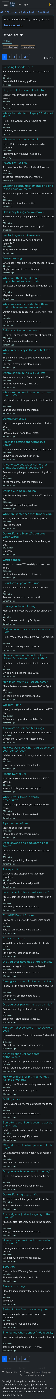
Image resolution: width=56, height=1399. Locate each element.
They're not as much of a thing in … (22, 249)
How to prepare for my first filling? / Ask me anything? (26, 1078)
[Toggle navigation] (6, 4)
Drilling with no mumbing (19, 490)
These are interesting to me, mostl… (22, 176)
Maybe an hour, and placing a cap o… (23, 295)
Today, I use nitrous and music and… (22, 1231)
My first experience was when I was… (23, 1045)
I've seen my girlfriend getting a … (21, 995)
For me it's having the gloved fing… (22, 364)
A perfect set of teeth (16, 823)
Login (23, 4)
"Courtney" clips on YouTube (21, 583)
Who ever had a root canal (20, 139)
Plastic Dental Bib (14, 773)
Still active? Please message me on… (22, 1205)
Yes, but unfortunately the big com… (22, 929)
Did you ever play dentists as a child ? (28, 1004)
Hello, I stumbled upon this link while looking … (28, 1067)
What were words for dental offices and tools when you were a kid (25, 306)
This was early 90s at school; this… (21, 1277)
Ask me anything (14, 1286)
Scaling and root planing (19, 606)
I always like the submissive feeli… (21, 814)
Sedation (9, 1266)
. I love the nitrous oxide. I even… (20, 1323)
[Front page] (2, 12)
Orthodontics (12, 559)
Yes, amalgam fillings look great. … (21, 860)
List (6, 41)
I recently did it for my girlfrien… (20, 81)
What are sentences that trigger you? (27, 514)
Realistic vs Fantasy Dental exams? (26, 892)
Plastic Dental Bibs (15, 162)
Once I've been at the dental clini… (21, 341)
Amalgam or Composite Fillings (23, 728)
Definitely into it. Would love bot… (21, 130)
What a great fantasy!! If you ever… (21, 1136)
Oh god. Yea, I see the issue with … (21, 672)
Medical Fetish (27, 12)
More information (13, 25)
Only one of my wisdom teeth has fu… (23, 719)
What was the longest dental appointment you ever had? (21, 280)
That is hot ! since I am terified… (20, 203)
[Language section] (51, 4)
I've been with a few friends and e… (22, 1257)
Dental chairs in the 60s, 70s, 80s (24, 372)
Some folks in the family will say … (21, 505)
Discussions (12, 12)
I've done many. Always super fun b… (23, 1185)
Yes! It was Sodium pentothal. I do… (22, 972)
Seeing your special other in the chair (28, 981)
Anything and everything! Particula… (22, 1162)
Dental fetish (44, 12)
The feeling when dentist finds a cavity (28, 1332)
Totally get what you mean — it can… (22, 1347)
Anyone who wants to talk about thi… (23, 597)
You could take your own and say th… (23, 788)
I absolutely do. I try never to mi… (21, 104)
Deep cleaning (12, 258)
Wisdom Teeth (12, 704)
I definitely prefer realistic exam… (21, 906)
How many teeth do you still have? (25, 681)
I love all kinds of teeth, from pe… (21, 834)
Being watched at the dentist (22, 330)
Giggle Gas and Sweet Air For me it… (22, 321)
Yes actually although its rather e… (21, 1018)
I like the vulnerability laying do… (20, 383)
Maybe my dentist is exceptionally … (22, 269)
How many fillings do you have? (23, 212)
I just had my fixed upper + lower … (22, 574)
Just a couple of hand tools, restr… (21, 433)
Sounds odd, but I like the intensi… (21, 409)
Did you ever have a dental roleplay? (27, 1171)
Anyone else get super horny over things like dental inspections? (25, 466)
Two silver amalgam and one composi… (24, 226)
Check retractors (14, 938)
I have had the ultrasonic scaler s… (21, 455)
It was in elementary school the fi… (21, 765)
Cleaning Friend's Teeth (18, 67)
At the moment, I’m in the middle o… (22, 481)
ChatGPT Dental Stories (18, 915)
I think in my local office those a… (21, 952)
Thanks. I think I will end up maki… (21, 1090)
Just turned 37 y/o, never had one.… (22, 153)
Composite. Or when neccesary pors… (23, 738)
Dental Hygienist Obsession (21, 235)
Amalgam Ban (12, 869)
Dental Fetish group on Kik (20, 1194)
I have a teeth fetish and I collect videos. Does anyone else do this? (25, 657)
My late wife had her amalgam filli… (22, 883)
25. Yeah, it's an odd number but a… (22, 695)
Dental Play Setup (14, 418)
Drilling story (11, 1099)
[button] (26, 57)
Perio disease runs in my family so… (22, 620)
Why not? (8, 1300)
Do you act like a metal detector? (24, 90)
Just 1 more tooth (12, 524)
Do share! (8, 551)
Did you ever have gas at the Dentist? (27, 961)
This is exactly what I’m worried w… (22, 1113)
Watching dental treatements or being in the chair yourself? (28, 187)
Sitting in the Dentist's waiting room (26, 1309)
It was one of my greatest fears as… (22, 646)
